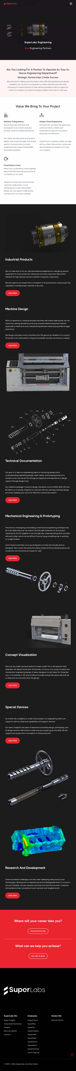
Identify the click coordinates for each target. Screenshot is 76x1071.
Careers (7, 1027)
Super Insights (9, 1020)
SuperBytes (32, 1045)
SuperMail (32, 1024)
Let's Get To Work (38, 956)
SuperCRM (32, 1035)
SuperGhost (32, 1042)
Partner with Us (57, 1020)
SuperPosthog (33, 1049)
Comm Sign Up (33, 1053)
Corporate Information (13, 1024)
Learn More (12, 293)
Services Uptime (10, 1031)
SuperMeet (32, 1038)
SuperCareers (33, 1031)
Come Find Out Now (38, 931)
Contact (7, 1035)
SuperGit (31, 1027)
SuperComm (33, 1020)
